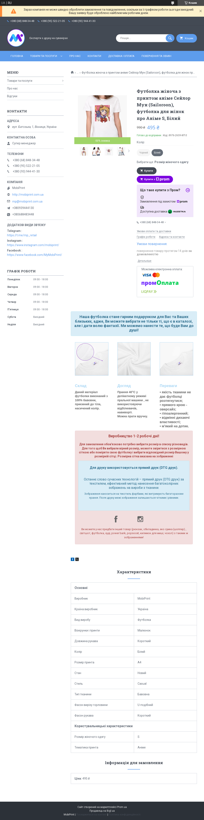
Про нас (75, 56)
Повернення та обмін (156, 56)
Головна (17, 56)
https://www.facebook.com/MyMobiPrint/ (34, 255)
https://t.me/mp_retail (22, 235)
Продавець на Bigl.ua (102, 810)
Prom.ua (122, 807)
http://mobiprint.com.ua (28, 194)
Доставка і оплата (121, 56)
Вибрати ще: (162, 162)
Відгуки (12, 96)
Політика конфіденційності (125, 814)
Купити (148, 170)
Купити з (156, 179)
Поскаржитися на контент (91, 814)
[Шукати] (170, 38)
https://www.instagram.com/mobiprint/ (33, 245)
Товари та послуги (43, 56)
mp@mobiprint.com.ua (27, 201)
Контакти (94, 56)
